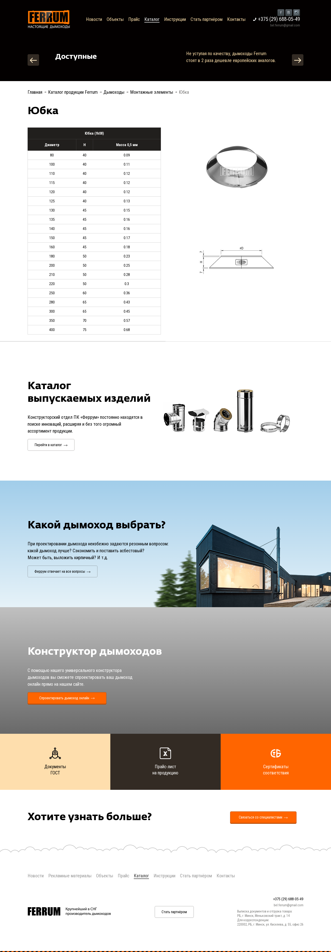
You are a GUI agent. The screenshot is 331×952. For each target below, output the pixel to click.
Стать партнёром (207, 19)
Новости (94, 19)
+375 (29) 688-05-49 (279, 19)
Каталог (152, 19)
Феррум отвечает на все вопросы (62, 571)
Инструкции (175, 19)
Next (297, 60)
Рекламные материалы (69, 875)
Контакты (236, 19)
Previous (33, 60)
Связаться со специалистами (263, 817)
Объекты (115, 19)
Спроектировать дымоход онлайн (67, 698)
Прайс (134, 19)
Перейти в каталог (51, 445)
